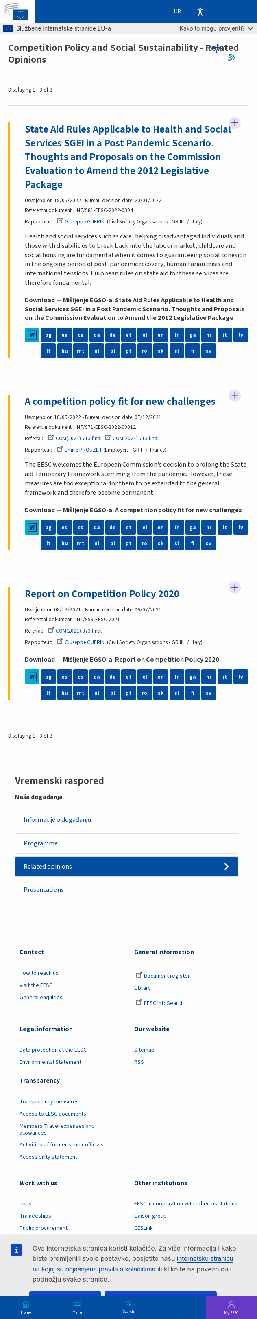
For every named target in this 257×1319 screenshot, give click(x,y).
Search (128, 1311)
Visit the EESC (36, 985)
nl (96, 351)
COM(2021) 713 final (75, 438)
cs (80, 335)
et (128, 335)
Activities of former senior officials (62, 1145)
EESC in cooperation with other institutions (185, 1204)
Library (142, 988)
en (160, 335)
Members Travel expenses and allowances (57, 1129)
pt (128, 351)
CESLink (143, 1228)
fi (192, 351)
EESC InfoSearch (160, 1003)
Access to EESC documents (53, 1114)
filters (217, 49)
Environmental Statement (50, 1062)
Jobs (26, 1204)
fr (177, 335)
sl (176, 351)
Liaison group (150, 1216)
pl (112, 351)
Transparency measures (49, 1102)
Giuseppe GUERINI (81, 221)
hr (208, 335)
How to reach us (39, 973)
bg (48, 335)
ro (144, 351)
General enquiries (41, 998)
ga (192, 335)
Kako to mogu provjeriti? (216, 28)
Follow (235, 123)
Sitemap (144, 1050)
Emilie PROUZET (79, 450)
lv (241, 335)
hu (64, 351)
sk (160, 351)
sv (208, 351)
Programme (41, 843)
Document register (163, 976)
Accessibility (200, 11)
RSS (234, 58)
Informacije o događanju (57, 820)
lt (48, 351)
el (144, 335)
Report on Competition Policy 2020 (102, 594)
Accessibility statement (48, 1157)
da (97, 335)
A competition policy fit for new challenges (120, 402)
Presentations (44, 890)
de (112, 335)
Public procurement (44, 1228)
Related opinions (48, 866)
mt (80, 351)
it (225, 335)
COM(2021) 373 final (75, 631)
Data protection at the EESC (53, 1050)
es (64, 335)
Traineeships (35, 1216)
